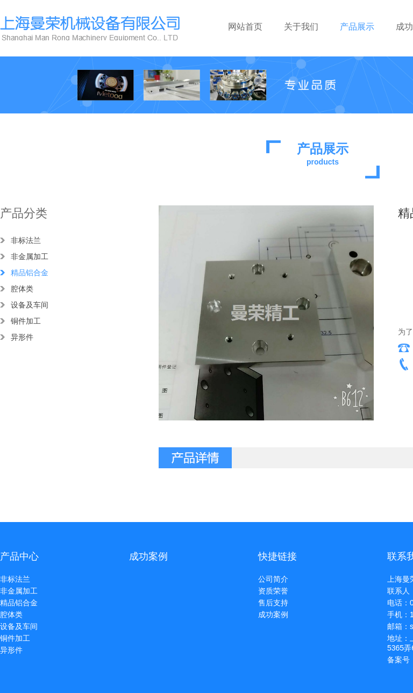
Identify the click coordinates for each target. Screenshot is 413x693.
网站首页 (245, 26)
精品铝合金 (29, 272)
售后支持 (273, 602)
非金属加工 (29, 256)
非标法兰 (26, 240)
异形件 (22, 337)
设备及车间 (29, 305)
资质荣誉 (273, 591)
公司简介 (273, 579)
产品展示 (357, 26)
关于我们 (301, 26)
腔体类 (22, 288)
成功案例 (273, 614)
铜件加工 (26, 321)
